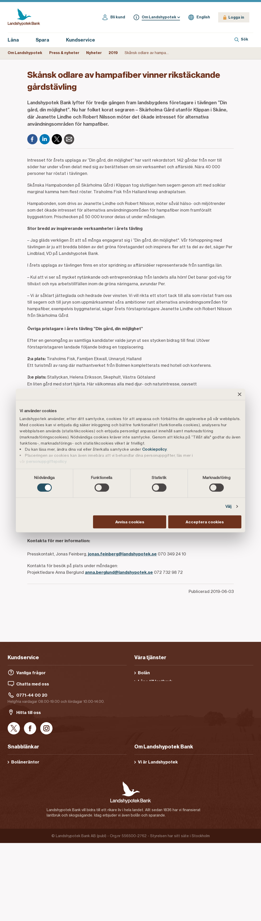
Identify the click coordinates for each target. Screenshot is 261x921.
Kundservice (80, 40)
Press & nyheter (64, 52)
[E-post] (69, 139)
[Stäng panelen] (239, 394)
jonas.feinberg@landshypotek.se (122, 553)
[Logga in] (233, 17)
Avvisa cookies (129, 522)
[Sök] (241, 40)
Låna (16, 40)
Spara (45, 40)
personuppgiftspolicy (46, 461)
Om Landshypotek (25, 52)
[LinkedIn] (45, 139)
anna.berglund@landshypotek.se (119, 572)
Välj (228, 506)
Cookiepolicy (154, 449)
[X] (57, 139)
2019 (113, 52)
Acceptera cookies (205, 522)
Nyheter (94, 52)
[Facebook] (32, 139)
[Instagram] (46, 728)
